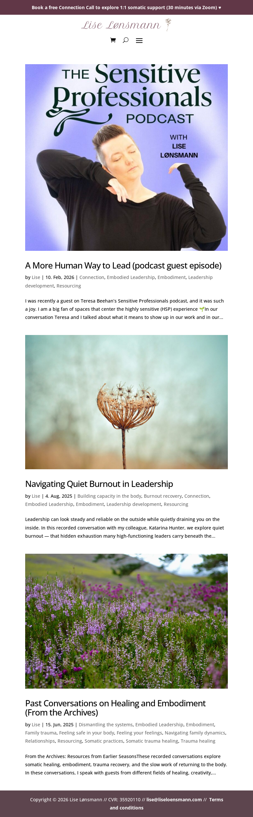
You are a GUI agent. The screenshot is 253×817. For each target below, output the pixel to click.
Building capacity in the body (109, 496)
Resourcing (69, 286)
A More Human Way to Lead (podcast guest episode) (123, 265)
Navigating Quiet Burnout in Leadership (99, 484)
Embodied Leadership (131, 277)
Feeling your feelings (139, 733)
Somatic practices (104, 741)
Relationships (40, 741)
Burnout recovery (163, 496)
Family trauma (41, 733)
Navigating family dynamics (195, 733)
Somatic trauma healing (152, 741)
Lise (36, 277)
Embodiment (172, 277)
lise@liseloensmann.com (174, 799)
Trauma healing (198, 741)
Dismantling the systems (106, 724)
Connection (91, 277)
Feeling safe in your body (86, 733)
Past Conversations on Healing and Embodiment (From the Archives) (115, 707)
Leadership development (134, 504)
